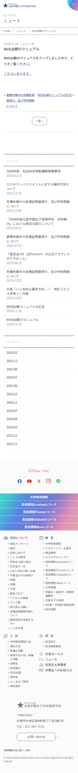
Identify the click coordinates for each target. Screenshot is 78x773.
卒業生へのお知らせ (58, 670)
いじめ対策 (16, 628)
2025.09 (11, 369)
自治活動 (50, 609)
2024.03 (11, 427)
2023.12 (11, 435)
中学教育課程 (39, 497)
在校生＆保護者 (55, 664)
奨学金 (14, 677)
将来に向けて (18, 553)
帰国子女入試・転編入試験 (21, 657)
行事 (12, 589)
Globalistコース (39, 519)
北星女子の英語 (54, 600)
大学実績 (50, 587)
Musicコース (39, 527)
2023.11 (11, 443)
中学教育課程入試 (20, 641)
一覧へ (39, 121)
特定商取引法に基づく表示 (17, 750)
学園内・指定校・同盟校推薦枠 (59, 593)
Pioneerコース (39, 512)
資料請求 (15, 686)
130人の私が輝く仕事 (22, 571)
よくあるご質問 (19, 681)
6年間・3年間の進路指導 (59, 605)
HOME (7, 31)
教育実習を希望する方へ (21, 621)
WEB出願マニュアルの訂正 (55, 95)
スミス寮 (15, 602)
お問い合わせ (36, 737)
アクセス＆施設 (19, 598)
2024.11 (11, 402)
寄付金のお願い (19, 607)
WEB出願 (15, 672)
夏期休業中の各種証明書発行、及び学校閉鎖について (20, 100)
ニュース (21, 31)
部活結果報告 (53, 646)
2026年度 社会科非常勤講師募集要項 (39, 173)
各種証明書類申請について (21, 613)
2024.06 (11, 418)
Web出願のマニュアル (39, 322)
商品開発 (50, 553)
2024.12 (11, 394)
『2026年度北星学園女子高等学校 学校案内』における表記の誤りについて (39, 224)
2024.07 (11, 410)
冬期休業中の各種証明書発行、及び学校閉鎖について (39, 206)
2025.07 (11, 377)
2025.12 (11, 360)
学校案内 (15, 668)
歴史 (12, 548)
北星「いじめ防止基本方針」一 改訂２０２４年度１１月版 (39, 293)
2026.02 (11, 352)
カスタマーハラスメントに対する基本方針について (39, 189)
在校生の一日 (18, 566)
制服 (12, 580)
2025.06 (11, 385)
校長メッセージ (19, 543)
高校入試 (15, 646)
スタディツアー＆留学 (58, 548)
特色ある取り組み (20, 562)
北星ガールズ (54, 654)
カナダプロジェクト (57, 557)
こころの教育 (18, 557)
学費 (12, 584)
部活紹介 (50, 641)
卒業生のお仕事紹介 (21, 575)
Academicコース (39, 504)
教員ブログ (16, 593)
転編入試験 (16, 650)
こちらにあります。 (18, 73)
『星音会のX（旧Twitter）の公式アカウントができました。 (39, 258)
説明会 (14, 663)
